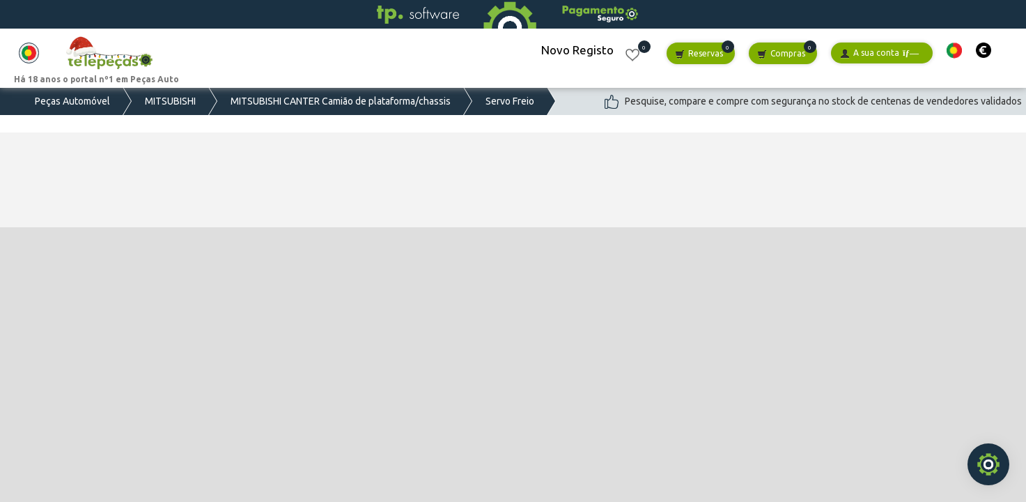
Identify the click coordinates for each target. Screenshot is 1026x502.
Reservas (699, 54)
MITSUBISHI (170, 101)
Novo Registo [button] (577, 49)
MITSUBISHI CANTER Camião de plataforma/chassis (341, 101)
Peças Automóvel (72, 101)
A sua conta (879, 53)
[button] (954, 51)
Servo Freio (509, 101)
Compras (781, 54)
